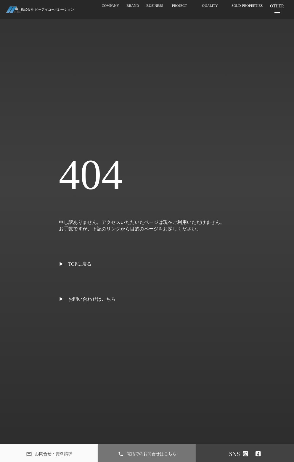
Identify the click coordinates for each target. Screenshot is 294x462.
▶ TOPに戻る (75, 264)
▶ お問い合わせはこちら (87, 299)
